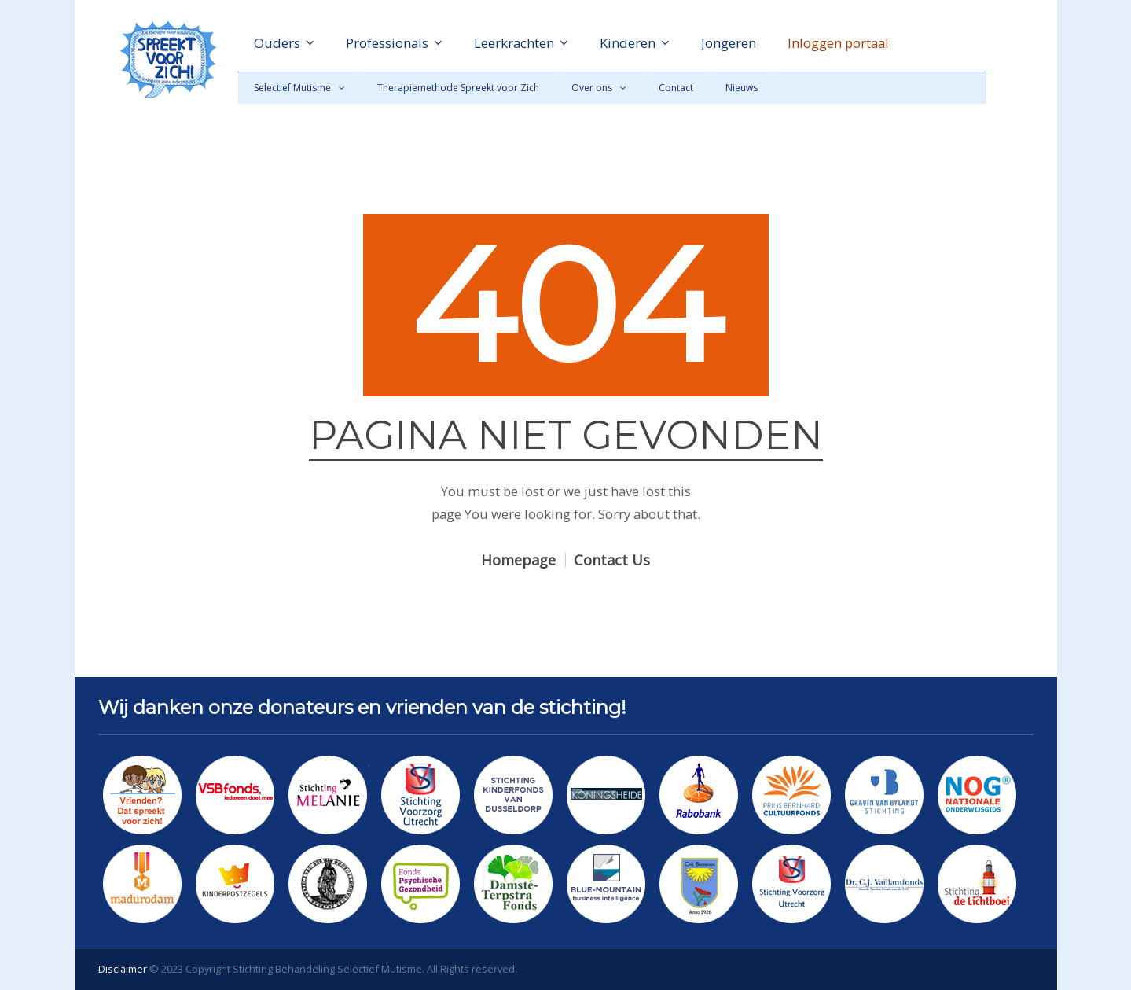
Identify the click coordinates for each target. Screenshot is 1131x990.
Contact (676, 87)
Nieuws (741, 87)
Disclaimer (122, 969)
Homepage (518, 560)
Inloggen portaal (838, 43)
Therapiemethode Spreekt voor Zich (458, 87)
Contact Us (612, 560)
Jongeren (728, 43)
